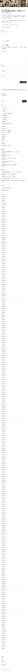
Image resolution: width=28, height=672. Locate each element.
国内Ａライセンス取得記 (6, 132)
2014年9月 (3, 456)
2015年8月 (3, 435)
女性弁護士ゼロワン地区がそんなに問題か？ (9, 164)
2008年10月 (4, 607)
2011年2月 (3, 547)
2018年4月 (3, 366)
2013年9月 (3, 480)
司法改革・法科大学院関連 (6, 130)
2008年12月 (4, 603)
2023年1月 (3, 254)
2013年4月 (3, 491)
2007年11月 (4, 631)
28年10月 (3, 648)
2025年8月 (3, 207)
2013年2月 (3, 495)
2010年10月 (4, 555)
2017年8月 (3, 383)
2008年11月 (4, 605)
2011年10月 (4, 530)
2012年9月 (3, 506)
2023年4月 (3, 250)
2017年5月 (3, 390)
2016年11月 (4, 403)
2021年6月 (3, 293)
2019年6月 (3, 336)
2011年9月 (3, 532)
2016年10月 (4, 405)
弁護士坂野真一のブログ (7, 3)
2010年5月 (3, 566)
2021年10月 (4, 284)
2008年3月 (3, 622)
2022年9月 (3, 261)
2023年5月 (3, 248)
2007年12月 (4, 629)
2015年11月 (4, 428)
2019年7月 (3, 334)
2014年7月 (3, 461)
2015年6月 (3, 439)
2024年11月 (4, 220)
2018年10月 (4, 353)
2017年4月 (3, 392)
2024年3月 (3, 233)
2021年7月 (3, 291)
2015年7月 (3, 437)
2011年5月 (3, 540)
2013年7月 (3, 484)
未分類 (3, 141)
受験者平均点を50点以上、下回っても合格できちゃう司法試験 (13, 180)
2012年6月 (3, 512)
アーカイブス (4, 107)
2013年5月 (3, 489)
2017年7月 (3, 385)
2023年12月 (4, 239)
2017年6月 (3, 388)
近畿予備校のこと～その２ (6, 174)
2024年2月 (3, 235)
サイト (3, 76)
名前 (3, 65)
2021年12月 (4, 280)
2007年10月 (4, 633)
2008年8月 (3, 611)
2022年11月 (4, 258)
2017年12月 (4, 375)
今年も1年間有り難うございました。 (8, 161)
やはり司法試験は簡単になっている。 (8, 178)
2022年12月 (4, 256)
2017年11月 (4, 377)
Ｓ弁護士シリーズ (6, 109)
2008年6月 (3, 616)
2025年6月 (3, 211)
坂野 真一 (8, 9)
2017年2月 (3, 396)
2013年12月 (4, 474)
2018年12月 (4, 349)
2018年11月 (4, 351)
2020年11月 (4, 308)
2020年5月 (3, 321)
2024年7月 (3, 224)
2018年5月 (3, 364)
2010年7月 (3, 562)
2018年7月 (3, 360)
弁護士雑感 (5, 119)
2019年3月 (3, 342)
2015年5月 (3, 441)
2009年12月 (4, 577)
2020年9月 (3, 312)
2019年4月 (3, 340)
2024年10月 (4, 222)
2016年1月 (3, 424)
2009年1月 (3, 601)
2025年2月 (3, 215)
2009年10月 (4, 581)
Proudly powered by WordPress (5, 669)
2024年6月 (3, 226)
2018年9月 (3, 355)
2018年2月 (3, 370)
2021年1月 (3, 304)
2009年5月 (3, 592)
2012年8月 (3, 508)
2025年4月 (3, 213)
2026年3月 (3, 196)
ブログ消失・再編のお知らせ (7, 188)
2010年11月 (4, 553)
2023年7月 (3, 243)
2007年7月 (3, 639)
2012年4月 (3, 517)
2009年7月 (3, 588)
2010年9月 (3, 558)
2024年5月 (3, 228)
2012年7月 (3, 510)
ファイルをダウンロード (6, 26)
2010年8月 (3, 560)
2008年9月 (3, 609)
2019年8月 (3, 332)
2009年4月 (3, 594)
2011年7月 (3, 536)
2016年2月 (3, 422)
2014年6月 (3, 463)
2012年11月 (4, 502)
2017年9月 (3, 381)
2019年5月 (3, 338)
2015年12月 (4, 426)
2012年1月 (3, 523)
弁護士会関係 (5, 117)
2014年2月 (3, 469)
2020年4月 (3, 323)
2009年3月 (3, 596)
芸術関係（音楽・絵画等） (7, 123)
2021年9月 (3, 286)
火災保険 (3, 143)
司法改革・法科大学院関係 (7, 113)
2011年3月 (3, 545)
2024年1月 (3, 237)
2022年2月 (3, 276)
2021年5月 (3, 295)
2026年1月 (3, 200)
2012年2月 (3, 521)
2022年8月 (3, 263)
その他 (4, 111)
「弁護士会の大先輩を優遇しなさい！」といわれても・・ (12, 151)
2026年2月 (3, 198)
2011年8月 (3, 534)
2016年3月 (3, 420)
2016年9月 (3, 407)
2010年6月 (3, 564)
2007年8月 (3, 637)
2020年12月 (4, 306)
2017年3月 (3, 394)
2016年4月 (3, 418)
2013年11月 (4, 476)
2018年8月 (3, 357)
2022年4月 (3, 271)
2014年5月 (3, 465)
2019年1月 (3, 347)
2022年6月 (3, 267)
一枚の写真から (4, 128)
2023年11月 (4, 241)
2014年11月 (4, 454)
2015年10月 (4, 431)
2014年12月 (4, 452)
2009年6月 (3, 590)
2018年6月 (3, 362)
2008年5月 (3, 618)
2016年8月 (3, 409)
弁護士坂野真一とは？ (5, 190)
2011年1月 (3, 549)
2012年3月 (3, 519)
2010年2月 (3, 573)
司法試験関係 (5, 115)
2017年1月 (3, 398)
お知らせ (3, 126)
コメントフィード (4, 662)
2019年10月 (4, 327)
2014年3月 (3, 467)
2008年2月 (3, 624)
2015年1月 (3, 450)
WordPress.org (3, 664)
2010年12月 (4, 551)
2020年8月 (3, 314)
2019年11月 (4, 325)
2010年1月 (3, 575)
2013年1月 (3, 497)
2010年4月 (3, 568)
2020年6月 (3, 319)
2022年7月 (3, 265)
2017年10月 (4, 379)
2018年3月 (3, 368)
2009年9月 (3, 583)
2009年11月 (4, 579)
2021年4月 (3, 297)
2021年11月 (4, 282)
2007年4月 (3, 646)
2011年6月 (3, 538)
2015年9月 (3, 433)
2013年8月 (3, 482)
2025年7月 (3, 209)
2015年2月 (3, 448)
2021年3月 (3, 299)
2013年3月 (3, 493)
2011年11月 (4, 527)
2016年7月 (3, 411)
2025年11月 (4, 205)
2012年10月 (4, 504)
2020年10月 (4, 310)
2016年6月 (3, 413)
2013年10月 (4, 478)
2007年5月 (3, 644)
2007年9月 (3, 635)
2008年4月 (3, 620)
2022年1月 (3, 278)
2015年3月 (3, 446)
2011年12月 (4, 525)
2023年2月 (3, 252)
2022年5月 (3, 269)
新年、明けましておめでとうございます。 (9, 158)
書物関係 (4, 121)
